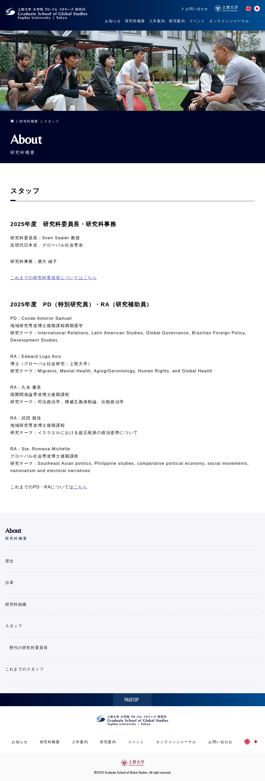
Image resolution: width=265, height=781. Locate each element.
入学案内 (157, 21)
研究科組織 (16, 604)
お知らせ (113, 21)
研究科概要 (135, 21)
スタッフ (13, 626)
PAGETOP (131, 700)
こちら (80, 487)
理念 (9, 561)
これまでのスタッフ (24, 669)
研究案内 (177, 21)
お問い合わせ (197, 9)
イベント (197, 21)
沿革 (9, 582)
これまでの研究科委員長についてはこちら (53, 278)
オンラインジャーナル (229, 21)
